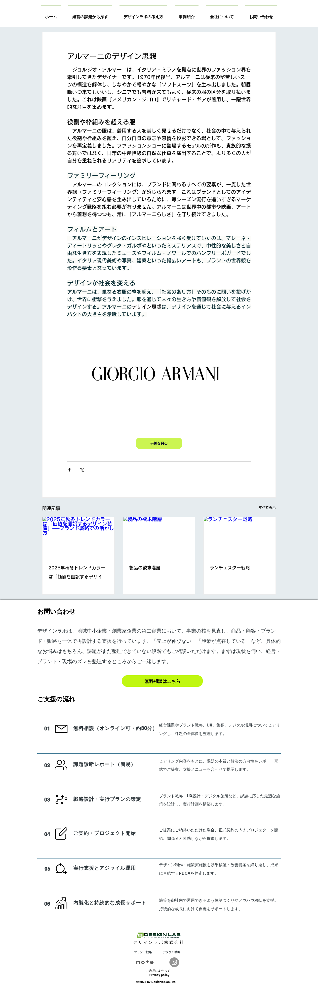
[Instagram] (174, 962)
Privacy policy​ (159, 975)
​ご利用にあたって (158, 971)
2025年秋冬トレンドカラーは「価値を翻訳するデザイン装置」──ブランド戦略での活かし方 (77, 573)
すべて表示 (267, 507)
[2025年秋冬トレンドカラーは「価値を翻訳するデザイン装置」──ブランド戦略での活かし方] (78, 537)
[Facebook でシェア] (69, 469)
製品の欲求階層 (144, 567)
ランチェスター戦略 (230, 567)
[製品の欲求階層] (159, 537)
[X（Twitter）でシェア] (81, 469)
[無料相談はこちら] (162, 681)
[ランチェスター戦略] (240, 537)
